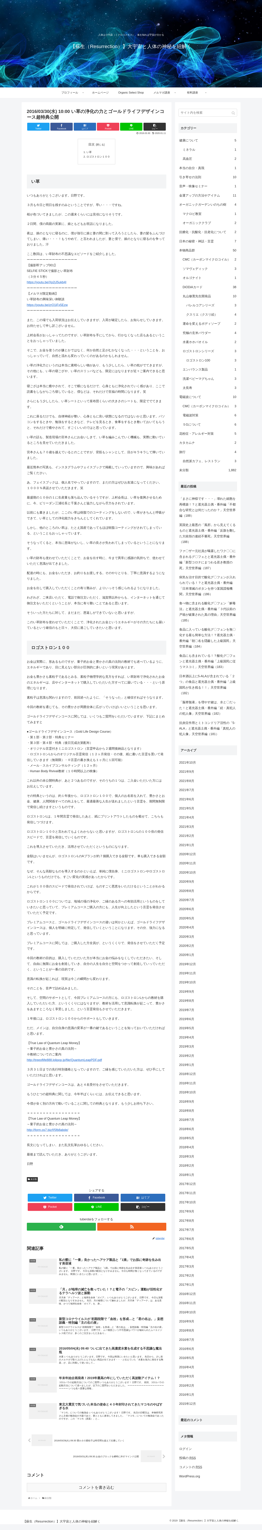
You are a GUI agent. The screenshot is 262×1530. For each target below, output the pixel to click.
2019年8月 (186, 1000)
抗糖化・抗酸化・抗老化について (207, 232)
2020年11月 (187, 863)
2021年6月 (186, 799)
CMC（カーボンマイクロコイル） (209, 259)
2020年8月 (186, 891)
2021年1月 (186, 845)
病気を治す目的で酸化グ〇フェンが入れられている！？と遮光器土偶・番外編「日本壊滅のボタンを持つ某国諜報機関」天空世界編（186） (207, 585)
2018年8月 (186, 1110)
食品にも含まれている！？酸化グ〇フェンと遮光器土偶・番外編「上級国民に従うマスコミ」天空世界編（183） (207, 661)
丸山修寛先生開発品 (209, 296)
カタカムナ (207, 443)
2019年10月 (187, 982)
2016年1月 (186, 1394)
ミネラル (209, 149)
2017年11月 (187, 1193)
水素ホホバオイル (209, 342)
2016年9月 (186, 1321)
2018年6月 (186, 1129)
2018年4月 (186, 1147)
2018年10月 (187, 1092)
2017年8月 (186, 1220)
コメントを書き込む (96, 1493)
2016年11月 (187, 1303)
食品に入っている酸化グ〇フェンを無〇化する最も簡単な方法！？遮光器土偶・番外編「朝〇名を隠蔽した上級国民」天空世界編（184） (207, 638)
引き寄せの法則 (207, 177)
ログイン (185, 1449)
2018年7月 (186, 1120)
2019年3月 (186, 1046)
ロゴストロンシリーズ (209, 351)
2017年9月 (186, 1211)
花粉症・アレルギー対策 (207, 433)
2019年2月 (186, 1056)
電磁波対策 (209, 415)
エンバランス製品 (209, 369)
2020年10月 (187, 872)
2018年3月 (186, 1156)
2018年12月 (187, 1074)
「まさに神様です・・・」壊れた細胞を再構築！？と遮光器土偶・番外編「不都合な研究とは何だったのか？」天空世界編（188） (207, 507)
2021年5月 (186, 808)
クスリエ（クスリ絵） (211, 314)
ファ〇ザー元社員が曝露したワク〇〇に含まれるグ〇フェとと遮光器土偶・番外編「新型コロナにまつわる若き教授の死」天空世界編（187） (207, 559)
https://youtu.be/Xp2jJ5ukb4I (46, 283)
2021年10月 (187, 762)
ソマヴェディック (209, 269)
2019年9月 (186, 991)
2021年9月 (186, 771)
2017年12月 (187, 1184)
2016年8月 (186, 1330)
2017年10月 (187, 1202)
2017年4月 (186, 1257)
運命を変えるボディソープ (209, 323)
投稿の (187, 1458)
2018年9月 (186, 1101)
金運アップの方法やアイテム (207, 195)
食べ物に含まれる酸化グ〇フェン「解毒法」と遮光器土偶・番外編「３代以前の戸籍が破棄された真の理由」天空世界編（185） (207, 612)
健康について (207, 140)
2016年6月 (186, 1349)
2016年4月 (186, 1367)
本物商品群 (207, 250)
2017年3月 (186, 1266)
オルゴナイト (209, 278)
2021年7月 (186, 790)
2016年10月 (187, 1312)
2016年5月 (186, 1358)
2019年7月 (186, 1010)
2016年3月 (186, 1376)
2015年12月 (187, 1404)
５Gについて (209, 424)
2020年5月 (186, 918)
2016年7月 (186, 1340)
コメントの (190, 1467)
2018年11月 (187, 1083)
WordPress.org (189, 1476)
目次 (91, 144)
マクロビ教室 (209, 214)
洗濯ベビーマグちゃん (209, 379)
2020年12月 (187, 854)
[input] (208, 113)
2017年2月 (186, 1275)
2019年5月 (186, 1028)
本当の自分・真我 (207, 168)
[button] (233, 113)
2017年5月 (186, 1248)
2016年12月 (187, 1294)
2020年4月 (186, 927)
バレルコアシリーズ (211, 305)
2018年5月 (186, 1138)
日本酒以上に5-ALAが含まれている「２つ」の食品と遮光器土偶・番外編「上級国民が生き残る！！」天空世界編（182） (207, 684)
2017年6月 (186, 1239)
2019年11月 (187, 973)
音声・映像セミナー (207, 186)
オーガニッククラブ (209, 223)
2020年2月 (186, 946)
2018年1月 (186, 1175)
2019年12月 (187, 964)
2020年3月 (186, 936)
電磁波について (207, 397)
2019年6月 (186, 1019)
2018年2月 (186, 1165)
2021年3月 (186, 826)
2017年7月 (186, 1230)
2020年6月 (186, 909)
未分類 (34, 1180)
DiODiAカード (209, 287)
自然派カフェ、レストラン (209, 461)
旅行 (207, 452)
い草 (88, 152)
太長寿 (209, 388)
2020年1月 (186, 955)
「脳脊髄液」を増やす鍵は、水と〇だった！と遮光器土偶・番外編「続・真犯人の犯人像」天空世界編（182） (207, 707)
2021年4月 (186, 817)
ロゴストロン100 (211, 360)
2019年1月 (186, 1065)
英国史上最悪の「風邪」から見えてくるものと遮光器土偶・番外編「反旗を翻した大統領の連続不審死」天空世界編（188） (207, 533)
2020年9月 (186, 881)
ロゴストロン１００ (98, 157)
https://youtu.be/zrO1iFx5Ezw (47, 306)
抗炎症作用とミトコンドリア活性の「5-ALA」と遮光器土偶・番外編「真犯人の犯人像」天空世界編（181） (207, 728)
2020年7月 (186, 900)
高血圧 (209, 159)
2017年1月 (186, 1284)
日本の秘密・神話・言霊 (207, 241)
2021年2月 (186, 836)
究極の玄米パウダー (209, 333)
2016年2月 (186, 1385)
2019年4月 (186, 1037)
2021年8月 (186, 781)
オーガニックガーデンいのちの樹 (207, 204)
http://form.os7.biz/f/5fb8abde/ (47, 1131)
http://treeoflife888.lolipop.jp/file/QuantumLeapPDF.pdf (64, 1061)
